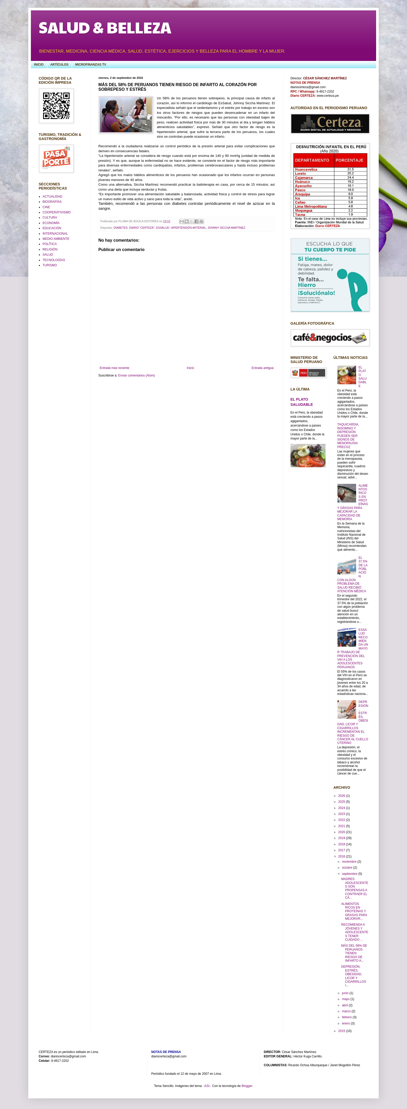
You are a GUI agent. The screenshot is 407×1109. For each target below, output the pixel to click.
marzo (346, 1011)
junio (345, 993)
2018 (342, 844)
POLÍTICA (50, 244)
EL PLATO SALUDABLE (362, 377)
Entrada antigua (263, 368)
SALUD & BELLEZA (105, 27)
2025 (342, 802)
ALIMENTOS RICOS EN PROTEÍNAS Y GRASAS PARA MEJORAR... (354, 911)
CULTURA (50, 217)
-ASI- (206, 1086)
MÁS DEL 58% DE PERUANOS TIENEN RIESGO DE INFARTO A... (354, 953)
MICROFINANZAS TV (90, 64)
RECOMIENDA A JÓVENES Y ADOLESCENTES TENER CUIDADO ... (354, 932)
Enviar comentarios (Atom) (136, 375)
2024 (342, 808)
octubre (347, 867)
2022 (342, 820)
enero (346, 1023)
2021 (342, 826)
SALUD (48, 254)
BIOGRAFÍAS (52, 202)
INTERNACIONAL (55, 233)
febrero (347, 1017)
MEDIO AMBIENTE (56, 239)
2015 (342, 1031)
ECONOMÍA (51, 223)
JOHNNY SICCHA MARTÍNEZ (226, 227)
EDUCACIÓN (52, 228)
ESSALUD (162, 227)
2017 (342, 850)
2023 (342, 814)
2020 (342, 832)
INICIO (39, 64)
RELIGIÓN (50, 249)
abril (345, 1005)
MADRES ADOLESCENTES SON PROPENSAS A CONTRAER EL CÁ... (354, 888)
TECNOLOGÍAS (54, 260)
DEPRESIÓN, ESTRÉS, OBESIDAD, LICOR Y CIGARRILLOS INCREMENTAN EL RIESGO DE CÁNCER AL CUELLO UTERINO (352, 722)
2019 (342, 838)
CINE (46, 207)
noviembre (349, 861)
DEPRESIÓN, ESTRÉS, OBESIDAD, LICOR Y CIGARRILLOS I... (353, 976)
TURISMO (50, 265)
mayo (346, 999)
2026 (342, 796)
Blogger (247, 1086)
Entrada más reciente (114, 368)
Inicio (190, 368)
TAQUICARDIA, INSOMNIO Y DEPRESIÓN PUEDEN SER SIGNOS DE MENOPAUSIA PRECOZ (348, 436)
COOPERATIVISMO (57, 212)
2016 (342, 856)
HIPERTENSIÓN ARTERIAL (188, 227)
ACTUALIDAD (52, 196)
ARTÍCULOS (59, 64)
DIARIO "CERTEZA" (141, 227)
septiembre (350, 874)
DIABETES (120, 227)
